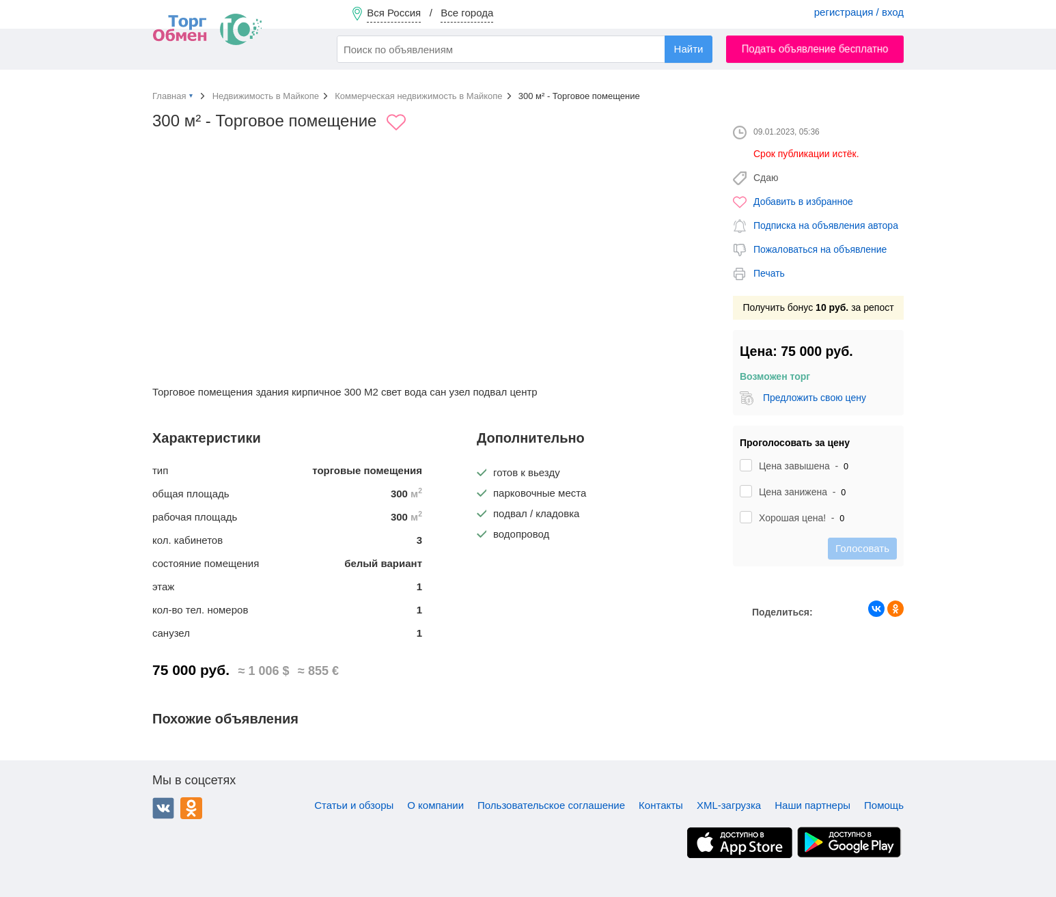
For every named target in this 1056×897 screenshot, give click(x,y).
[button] (696, 237)
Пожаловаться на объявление (820, 249)
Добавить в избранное (803, 201)
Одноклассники (191, 808)
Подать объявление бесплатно (815, 49)
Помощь (884, 805)
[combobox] (524, 49)
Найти (689, 49)
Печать (769, 273)
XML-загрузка (729, 805)
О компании (435, 805)
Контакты (661, 805)
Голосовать (862, 548)
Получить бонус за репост (817, 307)
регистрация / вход (859, 12)
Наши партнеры (812, 805)
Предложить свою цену (814, 397)
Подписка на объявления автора (825, 225)
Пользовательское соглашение (551, 805)
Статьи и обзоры (353, 805)
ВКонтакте (163, 808)
